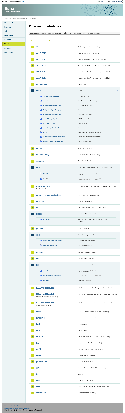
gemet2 (39, 229)
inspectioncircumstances (52, 275)
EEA (14, 1)
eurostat (40, 201)
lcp (37, 343)
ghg (38, 235)
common (40, 148)
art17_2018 (41, 78)
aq (37, 47)
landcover (40, 318)
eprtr (38, 167)
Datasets (7, 27)
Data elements (9, 35)
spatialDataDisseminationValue (54, 137)
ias (37, 259)
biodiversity (41, 84)
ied (37, 265)
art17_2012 (41, 72)
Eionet (14, 18)
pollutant (46, 280)
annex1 (45, 271)
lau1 (38, 324)
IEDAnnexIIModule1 (45, 288)
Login (101, 1)
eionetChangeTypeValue (51, 119)
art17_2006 (41, 66)
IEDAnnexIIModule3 (45, 294)
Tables (6, 31)
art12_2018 (41, 59)
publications (41, 362)
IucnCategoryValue (49, 123)
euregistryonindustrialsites (48, 195)
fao (37, 208)
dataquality (41, 161)
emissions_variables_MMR (52, 241)
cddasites (46, 101)
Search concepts (56, 40)
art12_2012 (41, 53)
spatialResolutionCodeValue (53, 141)
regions (45, 132)
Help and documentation (13, 23)
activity (45, 173)
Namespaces (9, 52)
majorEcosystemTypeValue (52, 128)
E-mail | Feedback (11, 406)
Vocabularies (9, 44)
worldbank (41, 393)
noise (38, 355)
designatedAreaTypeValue (52, 105)
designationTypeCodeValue (52, 114)
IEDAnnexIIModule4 (45, 303)
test (37, 374)
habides (39, 252)
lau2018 (39, 337)
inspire (39, 312)
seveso (39, 368)
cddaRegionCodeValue (51, 96)
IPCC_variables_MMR (50, 245)
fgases (39, 214)
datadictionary (42, 155)
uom (38, 380)
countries (46, 220)
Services (7, 48)
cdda (38, 90)
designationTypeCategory (52, 110)
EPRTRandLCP (43, 186)
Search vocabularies (39, 40)
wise (38, 387)
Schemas (7, 40)
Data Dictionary (22, 18)
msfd (38, 349)
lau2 (38, 330)
